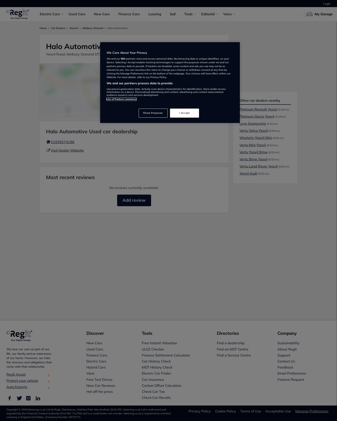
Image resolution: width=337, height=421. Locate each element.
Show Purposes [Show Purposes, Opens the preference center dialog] (153, 112)
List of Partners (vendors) (121, 99)
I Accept (184, 112)
